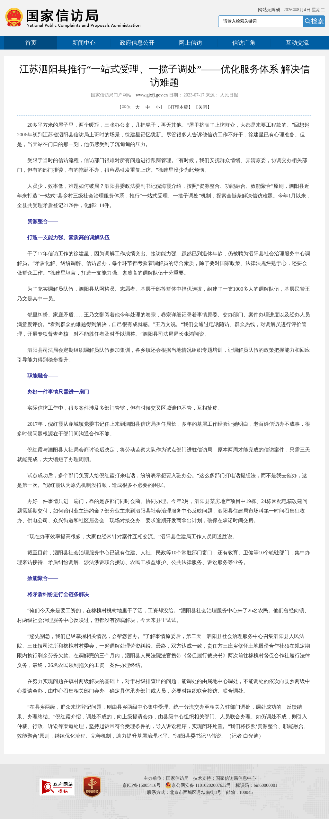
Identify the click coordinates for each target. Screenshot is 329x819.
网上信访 (190, 43)
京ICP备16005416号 (141, 785)
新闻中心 (83, 43)
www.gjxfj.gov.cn (152, 95)
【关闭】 (203, 107)
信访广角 (243, 43)
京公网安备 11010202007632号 (201, 785)
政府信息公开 (137, 43)
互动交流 (297, 43)
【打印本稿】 (179, 107)
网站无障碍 (269, 9)
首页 (31, 43)
